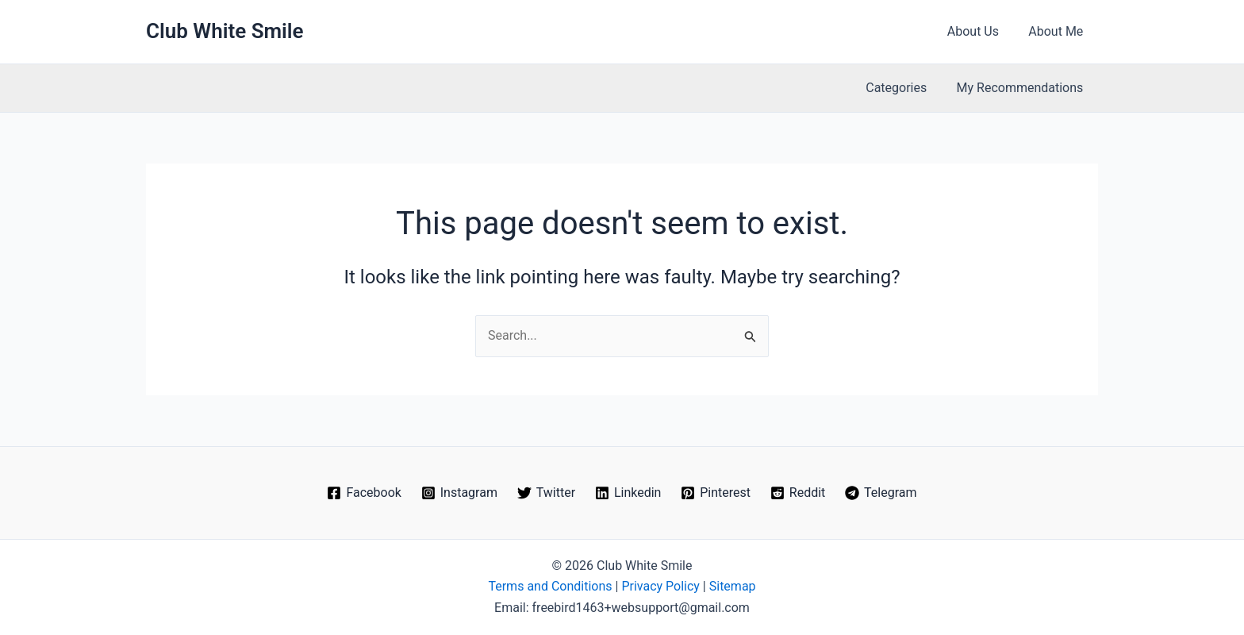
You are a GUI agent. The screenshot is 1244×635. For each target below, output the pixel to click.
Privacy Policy (660, 586)
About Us (979, 31)
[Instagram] (459, 493)
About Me (1058, 31)
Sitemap (732, 586)
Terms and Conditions (550, 586)
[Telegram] (881, 493)
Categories (902, 87)
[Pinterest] (716, 493)
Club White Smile (225, 31)
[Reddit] (797, 493)
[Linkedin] (628, 493)
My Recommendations (1021, 87)
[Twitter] (546, 493)
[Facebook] (364, 493)
